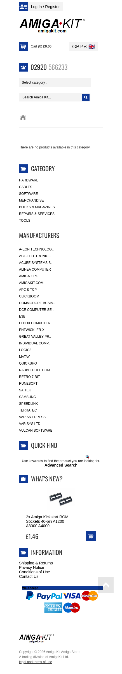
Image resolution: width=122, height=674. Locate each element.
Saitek (25, 390)
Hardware (29, 180)
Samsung (27, 397)
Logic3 (25, 350)
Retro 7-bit (29, 377)
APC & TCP (28, 290)
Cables (25, 187)
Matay (24, 357)
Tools (24, 221)
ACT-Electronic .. (35, 256)
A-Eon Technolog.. (36, 249)
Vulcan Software (36, 430)
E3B (22, 316)
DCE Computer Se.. (36, 310)
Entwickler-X (31, 330)
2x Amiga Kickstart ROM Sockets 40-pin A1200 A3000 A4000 (47, 521)
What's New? (47, 478)
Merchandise (31, 200)
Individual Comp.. (34, 343)
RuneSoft (28, 384)
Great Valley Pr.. (35, 337)
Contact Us (28, 576)
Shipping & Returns (36, 563)
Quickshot (29, 363)
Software (28, 194)
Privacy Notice (31, 567)
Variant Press (32, 417)
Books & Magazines (37, 207)
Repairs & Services (37, 214)
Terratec (28, 410)
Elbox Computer (34, 323)
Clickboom (29, 296)
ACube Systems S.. (36, 263)
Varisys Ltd (29, 424)
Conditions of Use (34, 572)
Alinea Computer (35, 269)
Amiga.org (28, 276)
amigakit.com (31, 283)
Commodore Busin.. (37, 303)
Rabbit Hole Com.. (35, 370)
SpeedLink (28, 404)
